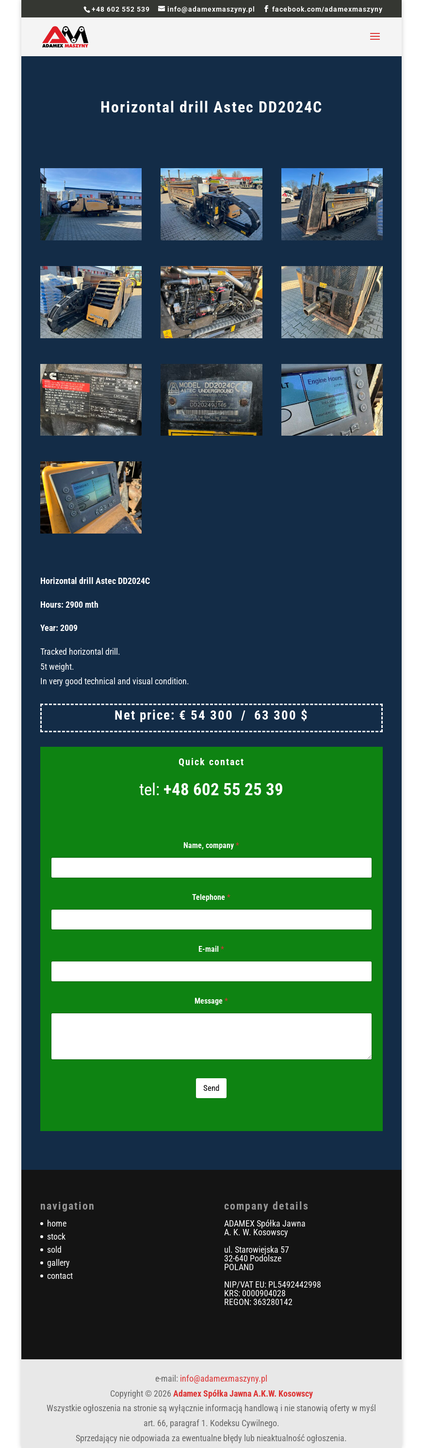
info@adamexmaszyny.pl (223, 1378)
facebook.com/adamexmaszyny (327, 9)
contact (60, 1276)
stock (56, 1236)
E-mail (211, 949)
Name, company (211, 845)
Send (211, 1088)
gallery (58, 1263)
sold (54, 1249)
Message (211, 1001)
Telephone (211, 897)
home (56, 1223)
